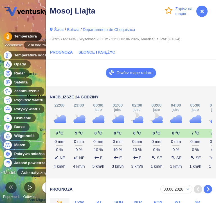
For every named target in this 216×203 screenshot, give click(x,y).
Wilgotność (21, 136)
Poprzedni (11, 191)
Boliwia (73, 29)
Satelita (18, 82)
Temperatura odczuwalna (33, 55)
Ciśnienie (19, 118)
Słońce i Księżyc (96, 52)
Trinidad (42, 40)
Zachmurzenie (24, 91)
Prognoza (61, 52)
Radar (16, 73)
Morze (16, 145)
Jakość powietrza (27, 163)
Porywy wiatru (24, 109)
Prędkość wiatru (25, 100)
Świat (59, 29)
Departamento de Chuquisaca (109, 29)
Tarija (43, 131)
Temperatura (22, 36)
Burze (16, 127)
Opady (17, 64)
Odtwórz (30, 191)
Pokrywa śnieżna (26, 154)
